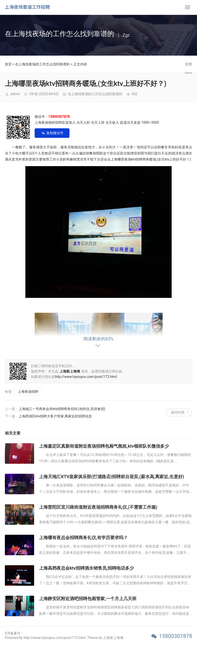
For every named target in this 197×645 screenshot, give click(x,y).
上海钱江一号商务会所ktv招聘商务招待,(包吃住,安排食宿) (62, 409)
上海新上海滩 (113, 638)
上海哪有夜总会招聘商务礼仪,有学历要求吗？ (83, 537)
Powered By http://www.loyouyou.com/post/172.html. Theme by (54, 638)
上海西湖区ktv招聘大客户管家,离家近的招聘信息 (55, 416)
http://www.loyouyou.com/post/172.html (86, 377)
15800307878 (175, 636)
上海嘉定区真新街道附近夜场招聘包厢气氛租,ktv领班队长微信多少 (104, 446)
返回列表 (178, 412)
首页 (8, 64)
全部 (188, 64)
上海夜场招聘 (28, 391)
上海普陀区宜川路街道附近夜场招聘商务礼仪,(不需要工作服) (98, 507)
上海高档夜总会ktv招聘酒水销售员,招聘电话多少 (86, 568)
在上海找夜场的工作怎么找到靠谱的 (42, 64)
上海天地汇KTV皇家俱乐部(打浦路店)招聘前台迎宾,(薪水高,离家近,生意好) (111, 476)
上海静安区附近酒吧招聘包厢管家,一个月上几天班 (88, 598)
